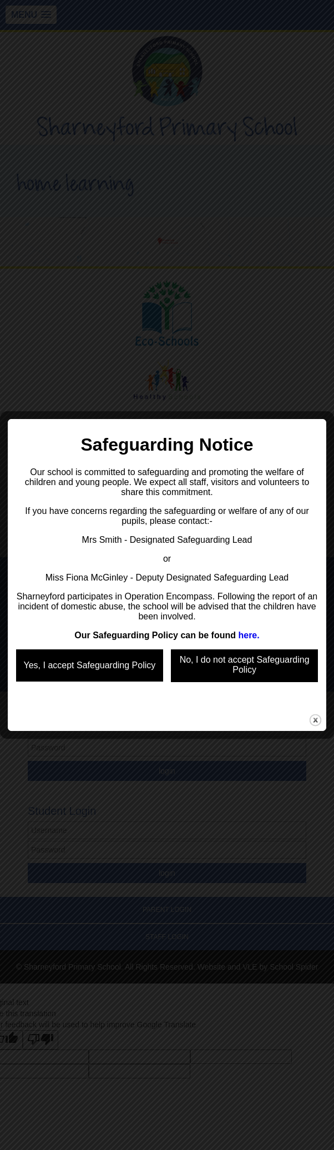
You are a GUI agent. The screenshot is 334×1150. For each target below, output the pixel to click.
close (315, 690)
